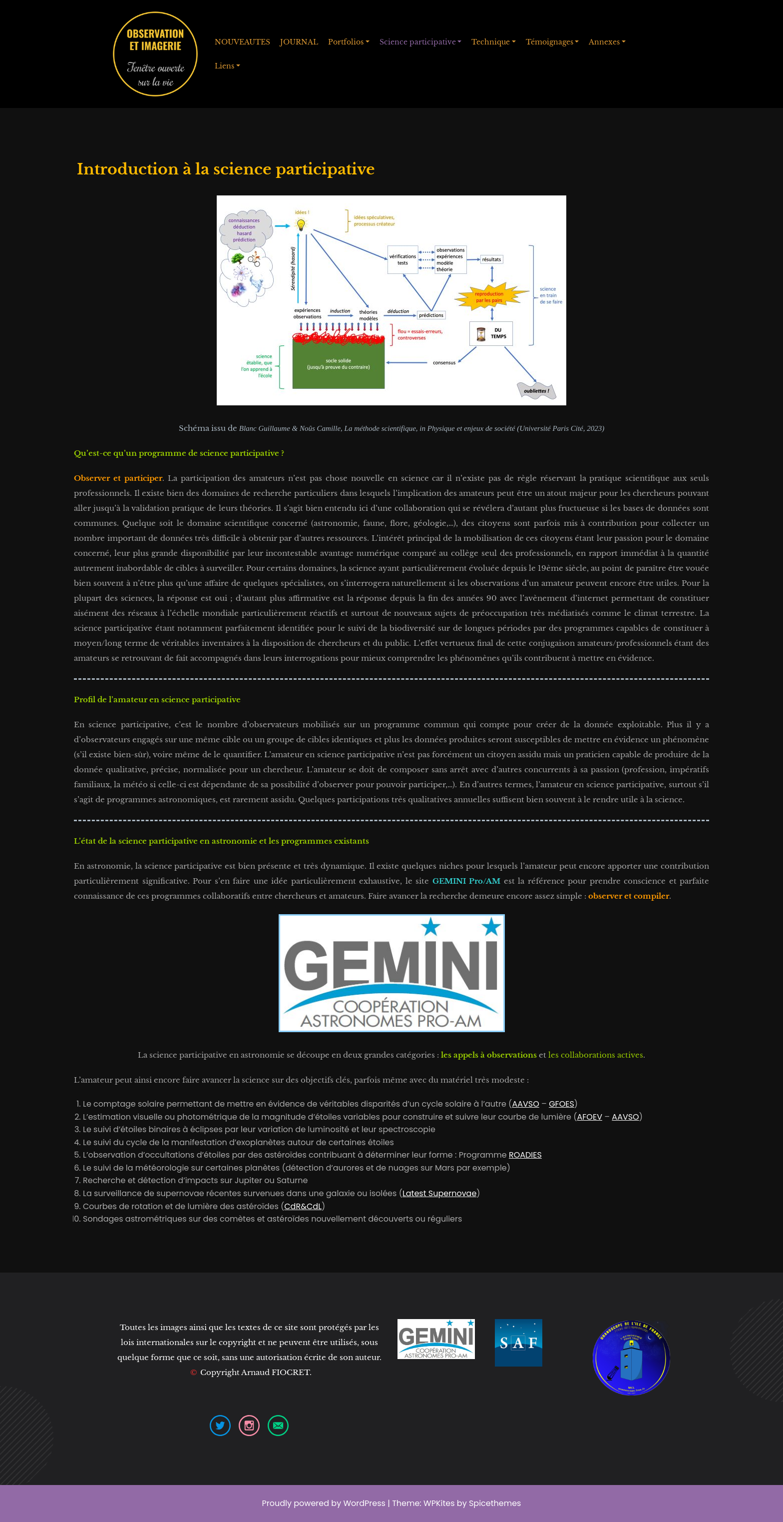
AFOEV (589, 1117)
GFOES (561, 1104)
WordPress (364, 1503)
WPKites (440, 1503)
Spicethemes (495, 1503)
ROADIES (525, 1155)
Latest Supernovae (439, 1193)
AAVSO (525, 1104)
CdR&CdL (303, 1206)
